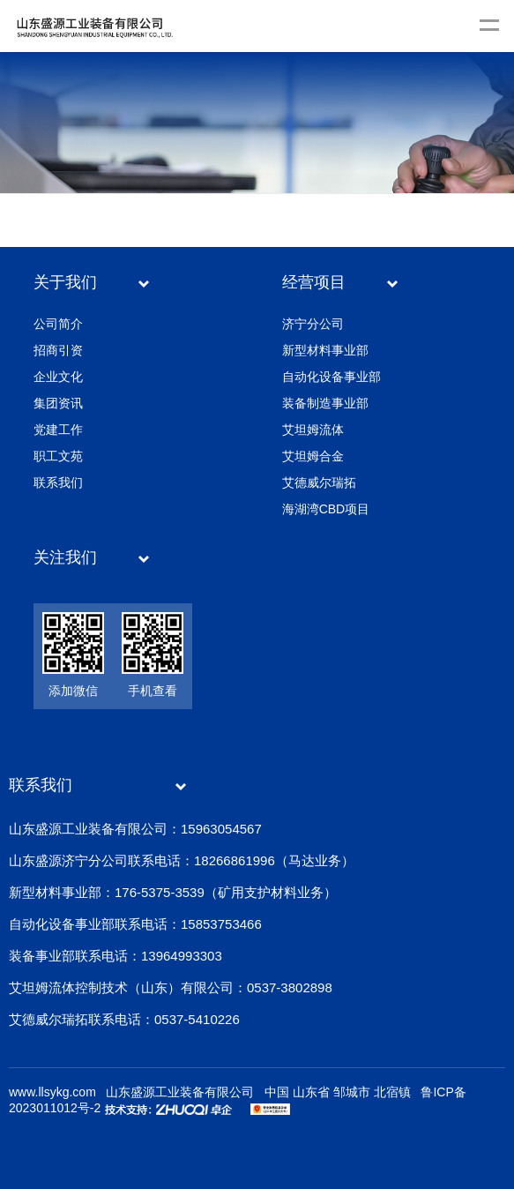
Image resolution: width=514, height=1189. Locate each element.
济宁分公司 (313, 324)
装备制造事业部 (325, 403)
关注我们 (65, 557)
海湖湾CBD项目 (326, 509)
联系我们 (58, 482)
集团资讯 (58, 403)
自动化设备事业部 (331, 377)
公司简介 (58, 324)
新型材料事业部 (325, 350)
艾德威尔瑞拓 (319, 482)
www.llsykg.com (52, 1092)
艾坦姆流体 (313, 430)
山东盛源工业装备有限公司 (180, 1092)
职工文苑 (58, 456)
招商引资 (58, 350)
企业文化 (58, 377)
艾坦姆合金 (313, 456)
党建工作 (58, 430)
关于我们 (65, 282)
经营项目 (314, 282)
